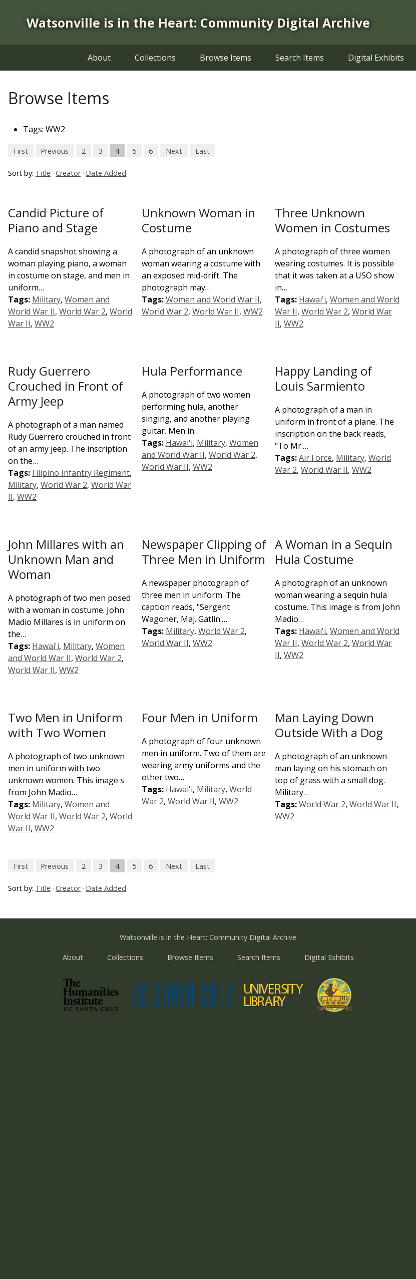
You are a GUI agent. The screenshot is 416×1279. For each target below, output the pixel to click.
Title (43, 173)
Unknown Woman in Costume (198, 220)
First (21, 150)
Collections (155, 57)
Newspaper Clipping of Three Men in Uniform (204, 551)
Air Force (315, 457)
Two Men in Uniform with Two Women (65, 725)
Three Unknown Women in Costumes (332, 220)
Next (174, 150)
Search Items (299, 57)
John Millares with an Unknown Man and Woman (66, 559)
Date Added (106, 173)
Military (46, 299)
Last (202, 150)
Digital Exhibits (376, 57)
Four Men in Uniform (200, 717)
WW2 (44, 323)
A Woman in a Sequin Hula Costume (333, 551)
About (99, 57)
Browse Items (225, 57)
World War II (215, 311)
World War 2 (82, 311)
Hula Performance (192, 371)
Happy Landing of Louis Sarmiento (323, 378)
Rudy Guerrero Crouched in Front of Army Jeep (65, 386)
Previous (55, 150)
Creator (68, 173)
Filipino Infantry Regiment (81, 472)
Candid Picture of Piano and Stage (56, 220)
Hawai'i (312, 299)
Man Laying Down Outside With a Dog (329, 725)
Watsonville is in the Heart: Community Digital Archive (198, 22)
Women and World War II (213, 299)
